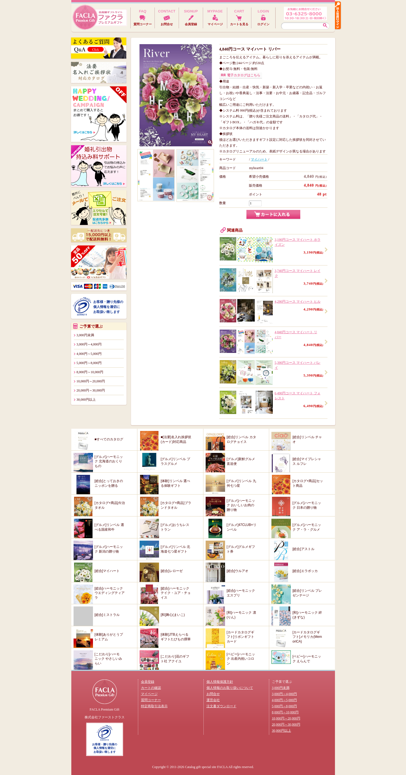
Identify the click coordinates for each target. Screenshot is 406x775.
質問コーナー (151, 700)
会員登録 (147, 682)
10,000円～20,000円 (91, 381)
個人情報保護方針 (219, 682)
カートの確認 (151, 688)
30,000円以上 (86, 400)
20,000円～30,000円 (91, 390)
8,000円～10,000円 (90, 372)
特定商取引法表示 (154, 706)
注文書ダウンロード (221, 706)
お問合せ (213, 694)
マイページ (149, 694)
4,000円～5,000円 (89, 354)
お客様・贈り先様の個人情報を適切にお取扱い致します (108, 307)
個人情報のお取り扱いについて (229, 688)
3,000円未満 (85, 335)
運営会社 (213, 700)
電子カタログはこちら (243, 75)
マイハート (259, 159)
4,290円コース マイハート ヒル (298, 302)
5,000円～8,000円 (89, 363)
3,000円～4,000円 (89, 344)
